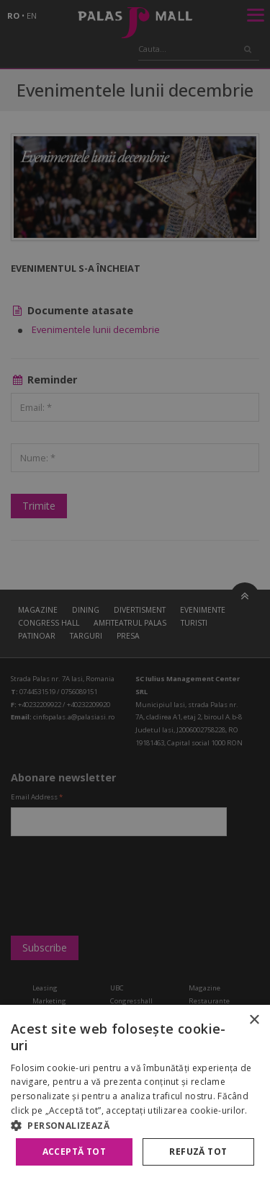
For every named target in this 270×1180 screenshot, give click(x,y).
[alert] (135, 590)
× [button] (253, 1020)
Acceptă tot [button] (74, 1151)
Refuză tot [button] (198, 1151)
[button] (135, 1125)
